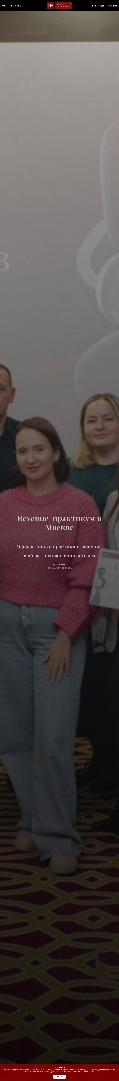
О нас (4, 6)
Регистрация (98, 6)
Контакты (112, 6)
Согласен (59, 1077)
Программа (16, 6)
